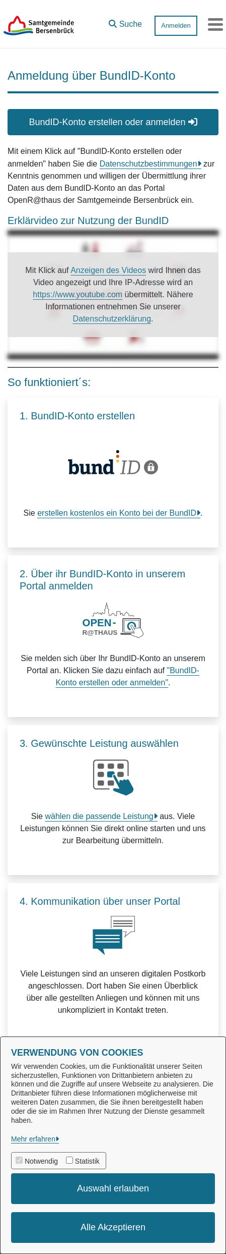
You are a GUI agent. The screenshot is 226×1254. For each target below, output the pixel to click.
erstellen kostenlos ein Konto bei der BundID (116, 513)
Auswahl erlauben (113, 1188)
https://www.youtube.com (77, 294)
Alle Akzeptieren (113, 1227)
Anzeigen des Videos (108, 270)
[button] (125, 21)
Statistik (87, 1161)
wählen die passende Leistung (99, 816)
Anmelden (176, 25)
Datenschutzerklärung (111, 318)
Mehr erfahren (33, 1139)
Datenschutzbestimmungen (148, 163)
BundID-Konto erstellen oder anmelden (113, 122)
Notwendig (41, 1161)
